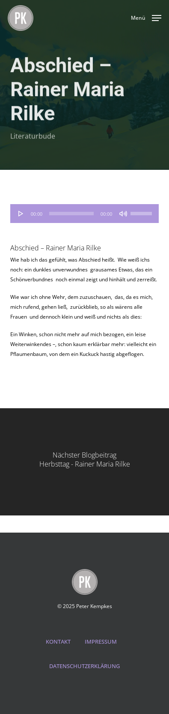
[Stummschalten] (123, 213)
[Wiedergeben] (21, 213)
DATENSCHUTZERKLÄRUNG (84, 666)
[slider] (71, 213)
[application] (84, 213)
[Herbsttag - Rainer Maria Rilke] (84, 461)
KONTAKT (58, 641)
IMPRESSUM (101, 641)
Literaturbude (32, 137)
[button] (146, 17)
